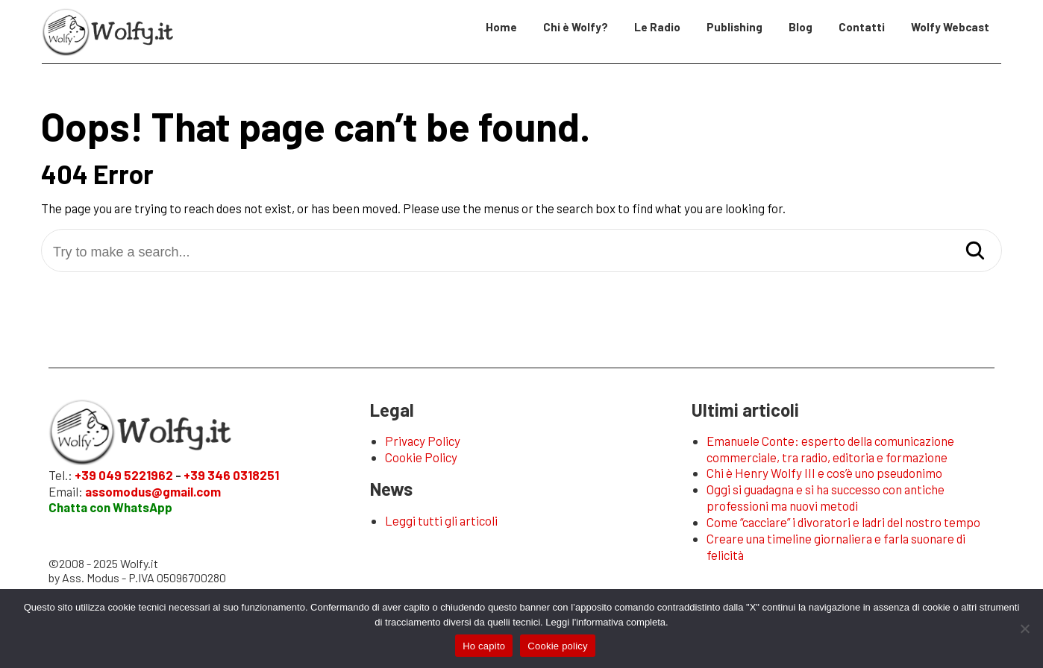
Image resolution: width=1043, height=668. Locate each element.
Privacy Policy (422, 440)
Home (501, 27)
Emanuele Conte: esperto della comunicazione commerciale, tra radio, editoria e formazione (830, 448)
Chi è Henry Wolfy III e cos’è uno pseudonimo (824, 472)
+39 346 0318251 (231, 474)
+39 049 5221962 (124, 474)
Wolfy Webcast (950, 27)
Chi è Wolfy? (575, 27)
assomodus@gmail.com (153, 491)
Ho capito (484, 646)
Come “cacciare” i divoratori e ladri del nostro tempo (843, 521)
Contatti (862, 27)
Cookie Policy (421, 457)
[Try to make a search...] (521, 252)
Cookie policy (557, 646)
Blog (800, 27)
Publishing (734, 27)
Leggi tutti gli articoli (441, 520)
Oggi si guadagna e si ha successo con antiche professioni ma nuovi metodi (826, 497)
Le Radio (657, 27)
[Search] (975, 251)
